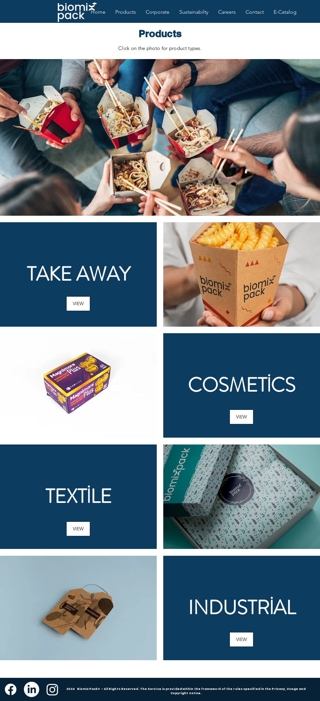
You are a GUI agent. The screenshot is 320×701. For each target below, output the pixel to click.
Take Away (78, 274)
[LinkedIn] (31, 689)
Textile (78, 496)
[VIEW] (78, 303)
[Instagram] (52, 689)
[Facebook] (10, 689)
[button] (241, 417)
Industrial (242, 608)
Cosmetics (242, 385)
